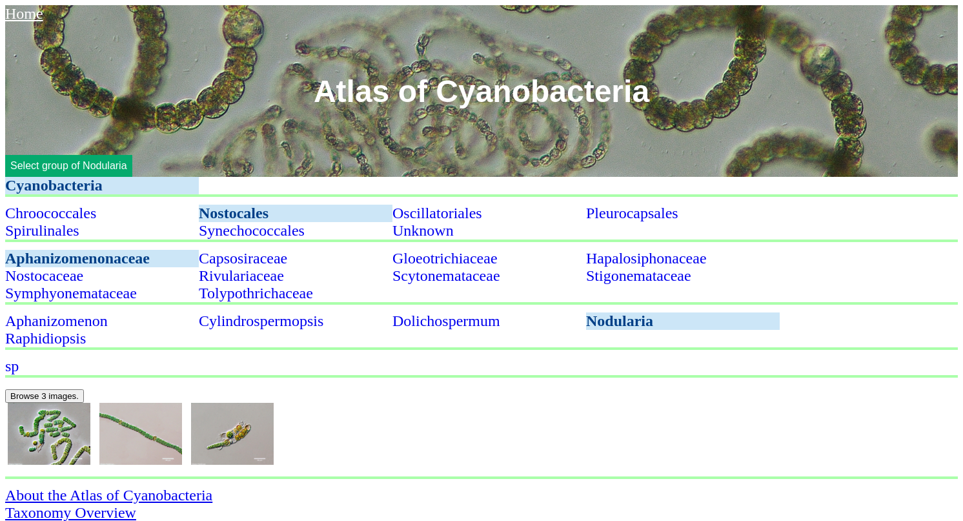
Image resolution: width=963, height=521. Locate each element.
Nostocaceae (44, 275)
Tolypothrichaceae (256, 293)
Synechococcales (252, 230)
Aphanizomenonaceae (77, 258)
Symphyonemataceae (71, 293)
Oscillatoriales (437, 213)
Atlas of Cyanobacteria (481, 91)
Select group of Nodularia (68, 165)
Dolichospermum (446, 320)
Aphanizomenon (56, 320)
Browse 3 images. (44, 396)
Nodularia (619, 320)
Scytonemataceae (446, 275)
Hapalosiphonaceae (646, 258)
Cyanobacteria (54, 185)
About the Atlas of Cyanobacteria (108, 495)
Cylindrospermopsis (261, 320)
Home (24, 13)
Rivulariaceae (241, 275)
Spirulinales (42, 230)
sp (12, 366)
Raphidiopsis (45, 338)
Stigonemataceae (638, 275)
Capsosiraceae (243, 258)
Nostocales (234, 213)
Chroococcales (50, 213)
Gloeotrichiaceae (445, 258)
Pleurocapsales (632, 213)
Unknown (423, 230)
